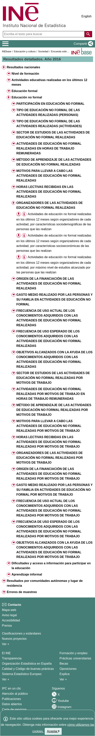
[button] (82, 43)
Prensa (7, 625)
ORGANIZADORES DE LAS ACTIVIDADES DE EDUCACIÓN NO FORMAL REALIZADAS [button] (49, 205)
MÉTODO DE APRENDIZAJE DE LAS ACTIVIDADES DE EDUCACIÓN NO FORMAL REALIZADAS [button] (53, 162)
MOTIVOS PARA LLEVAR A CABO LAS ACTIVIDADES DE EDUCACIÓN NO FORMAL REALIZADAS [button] (49, 175)
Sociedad (43, 51)
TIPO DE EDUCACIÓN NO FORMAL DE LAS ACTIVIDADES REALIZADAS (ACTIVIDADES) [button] (49, 124)
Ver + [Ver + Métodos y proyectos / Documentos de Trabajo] (5, 644)
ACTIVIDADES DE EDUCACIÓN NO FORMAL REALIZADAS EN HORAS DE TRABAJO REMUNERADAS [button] (49, 148)
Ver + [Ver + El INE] (5, 679)
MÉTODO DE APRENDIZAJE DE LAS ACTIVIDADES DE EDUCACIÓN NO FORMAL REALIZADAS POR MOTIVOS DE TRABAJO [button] (53, 409)
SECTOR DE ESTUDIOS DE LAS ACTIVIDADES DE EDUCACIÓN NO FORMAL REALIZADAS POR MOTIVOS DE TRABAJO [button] (53, 377)
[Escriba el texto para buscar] (44, 34)
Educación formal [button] (24, 91)
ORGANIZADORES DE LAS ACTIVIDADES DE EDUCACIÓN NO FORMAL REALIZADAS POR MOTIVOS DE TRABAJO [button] (49, 457)
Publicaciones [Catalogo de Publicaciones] (11, 699)
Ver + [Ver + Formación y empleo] (63, 679)
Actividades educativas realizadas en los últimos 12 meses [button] (49, 82)
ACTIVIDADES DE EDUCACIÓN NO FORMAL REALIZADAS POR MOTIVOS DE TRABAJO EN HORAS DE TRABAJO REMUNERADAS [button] (50, 393)
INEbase (6, 51)
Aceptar (53, 731)
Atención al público (15, 693)
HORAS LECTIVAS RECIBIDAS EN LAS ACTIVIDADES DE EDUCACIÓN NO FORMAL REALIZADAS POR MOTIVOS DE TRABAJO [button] (49, 441)
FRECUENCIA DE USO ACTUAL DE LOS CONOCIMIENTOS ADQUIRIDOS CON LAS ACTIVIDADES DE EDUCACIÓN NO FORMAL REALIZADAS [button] (49, 318)
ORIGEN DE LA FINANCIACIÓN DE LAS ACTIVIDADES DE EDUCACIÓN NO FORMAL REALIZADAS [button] (49, 283)
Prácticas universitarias (75, 658)
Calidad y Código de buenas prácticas (28, 668)
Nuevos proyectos (14, 638)
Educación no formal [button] (27, 97)
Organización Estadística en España (27, 663)
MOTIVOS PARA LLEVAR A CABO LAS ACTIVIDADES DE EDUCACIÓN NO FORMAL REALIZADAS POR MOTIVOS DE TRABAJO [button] (49, 425)
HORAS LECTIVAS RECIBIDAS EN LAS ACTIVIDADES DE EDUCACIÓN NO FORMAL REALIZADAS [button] (49, 191)
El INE (6, 653)
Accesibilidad (11, 620)
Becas (64, 663)
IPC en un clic (11, 688)
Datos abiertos (12, 704)
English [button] (87, 16)
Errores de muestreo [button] (22, 592)
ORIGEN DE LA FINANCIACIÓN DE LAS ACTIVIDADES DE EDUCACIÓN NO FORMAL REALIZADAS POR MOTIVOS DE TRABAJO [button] (49, 473)
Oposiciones (68, 668)
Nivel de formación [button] (25, 73)
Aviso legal (9, 615)
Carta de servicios (14, 709)
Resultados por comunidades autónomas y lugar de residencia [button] (45, 583)
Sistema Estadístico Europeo (21, 674)
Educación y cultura (25, 51)
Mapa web (9, 610)
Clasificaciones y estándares (21, 633)
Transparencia (12, 658)
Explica (65, 674)
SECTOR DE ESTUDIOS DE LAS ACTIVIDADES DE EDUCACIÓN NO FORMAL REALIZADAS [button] (53, 135)
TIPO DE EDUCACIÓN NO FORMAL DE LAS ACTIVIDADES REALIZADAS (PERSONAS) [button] (48, 112)
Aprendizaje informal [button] (27, 574)
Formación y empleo (73, 653)
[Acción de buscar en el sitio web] (88, 34)
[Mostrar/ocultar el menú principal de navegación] (5, 43)
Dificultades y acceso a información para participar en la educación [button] (51, 566)
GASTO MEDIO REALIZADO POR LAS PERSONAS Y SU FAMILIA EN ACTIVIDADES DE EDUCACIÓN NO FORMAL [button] (54, 299)
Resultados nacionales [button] (23, 67)
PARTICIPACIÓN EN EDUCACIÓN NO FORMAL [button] (50, 103)
